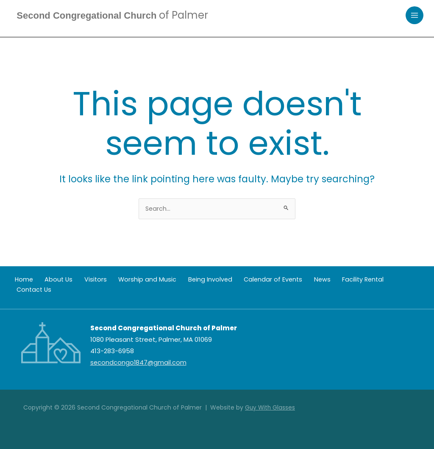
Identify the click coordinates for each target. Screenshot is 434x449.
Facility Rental (328, 280)
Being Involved (187, 280)
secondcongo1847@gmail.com (139, 362)
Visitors (82, 280)
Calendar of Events (247, 280)
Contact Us (374, 280)
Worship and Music (129, 280)
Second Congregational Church (119, 15)
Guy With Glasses (270, 407)
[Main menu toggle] (415, 16)
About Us (50, 280)
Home (20, 280)
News (291, 280)
